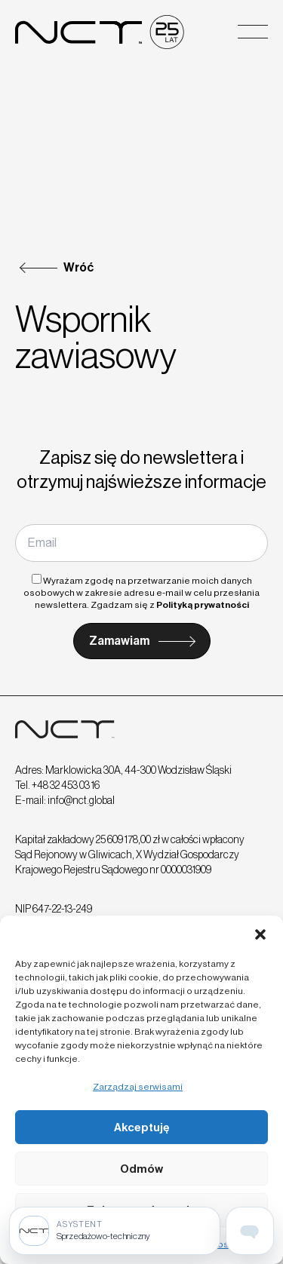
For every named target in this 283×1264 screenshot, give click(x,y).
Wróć (78, 267)
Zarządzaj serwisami (138, 1086)
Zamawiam (119, 641)
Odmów (141, 1169)
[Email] (141, 543)
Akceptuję (142, 1127)
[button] (260, 934)
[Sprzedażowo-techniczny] (114, 1231)
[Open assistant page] (250, 1231)
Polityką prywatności (202, 605)
